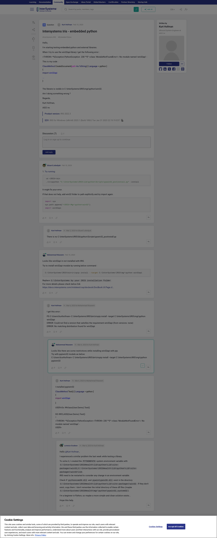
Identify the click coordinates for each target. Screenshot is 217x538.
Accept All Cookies (176, 529)
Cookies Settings (156, 529)
